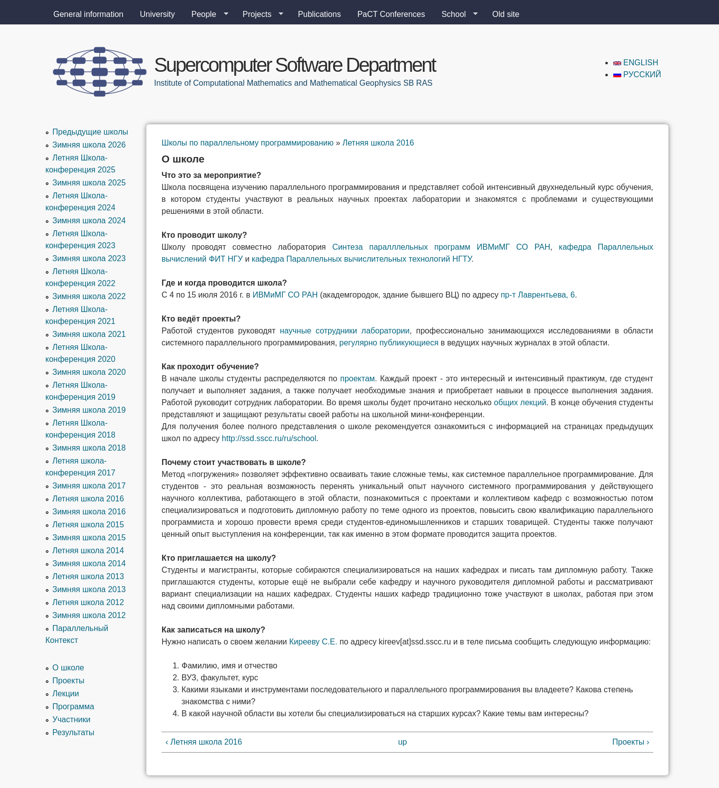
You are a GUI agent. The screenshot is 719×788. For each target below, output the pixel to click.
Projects (259, 14)
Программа (73, 706)
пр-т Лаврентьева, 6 (538, 295)
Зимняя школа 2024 (89, 220)
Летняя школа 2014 (88, 550)
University (157, 14)
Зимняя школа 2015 (89, 537)
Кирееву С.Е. (313, 641)
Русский (637, 74)
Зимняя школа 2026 (89, 145)
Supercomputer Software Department (294, 65)
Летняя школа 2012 (88, 602)
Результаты (73, 732)
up (402, 742)
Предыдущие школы (90, 132)
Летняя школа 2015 (88, 524)
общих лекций (520, 402)
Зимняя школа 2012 (89, 615)
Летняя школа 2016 (378, 143)
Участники (71, 719)
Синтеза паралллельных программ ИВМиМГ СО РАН (441, 247)
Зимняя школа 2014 (89, 563)
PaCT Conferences (391, 14)
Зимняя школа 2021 (89, 334)
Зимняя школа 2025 (89, 182)
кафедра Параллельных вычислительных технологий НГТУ (361, 259)
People (205, 14)
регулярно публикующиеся (389, 342)
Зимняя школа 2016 (89, 511)
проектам (357, 378)
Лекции (65, 693)
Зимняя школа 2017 (89, 485)
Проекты (68, 680)
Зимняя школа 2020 (89, 372)
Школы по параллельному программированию (248, 143)
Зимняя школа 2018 (89, 448)
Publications (319, 14)
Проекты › (630, 742)
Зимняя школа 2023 (89, 258)
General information (88, 14)
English (636, 62)
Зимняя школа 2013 (89, 589)
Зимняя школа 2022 (89, 296)
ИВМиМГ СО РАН (285, 295)
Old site (505, 14)
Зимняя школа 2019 (89, 410)
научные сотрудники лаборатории (344, 330)
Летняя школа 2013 (88, 576)
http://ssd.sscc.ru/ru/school (269, 438)
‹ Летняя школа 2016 (204, 742)
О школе (68, 667)
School (455, 14)
